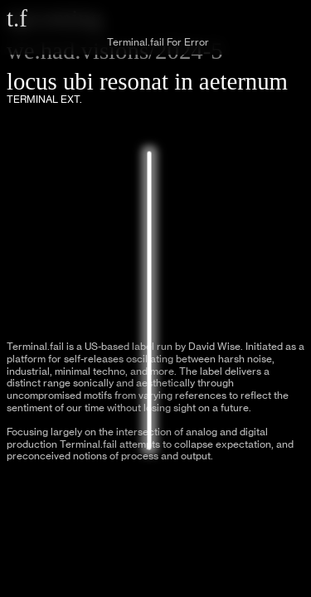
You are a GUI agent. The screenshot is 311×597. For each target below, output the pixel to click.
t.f (17, 18)
